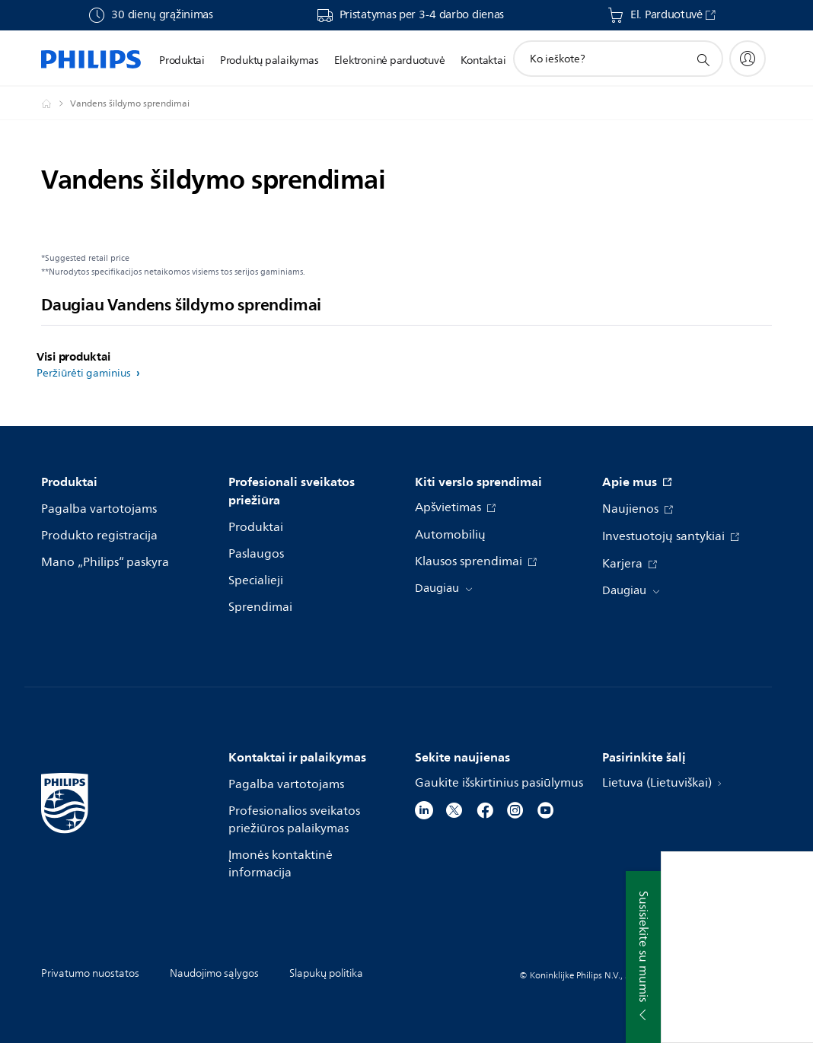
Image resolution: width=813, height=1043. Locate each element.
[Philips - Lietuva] (55, 103)
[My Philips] (747, 58)
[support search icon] (702, 59)
